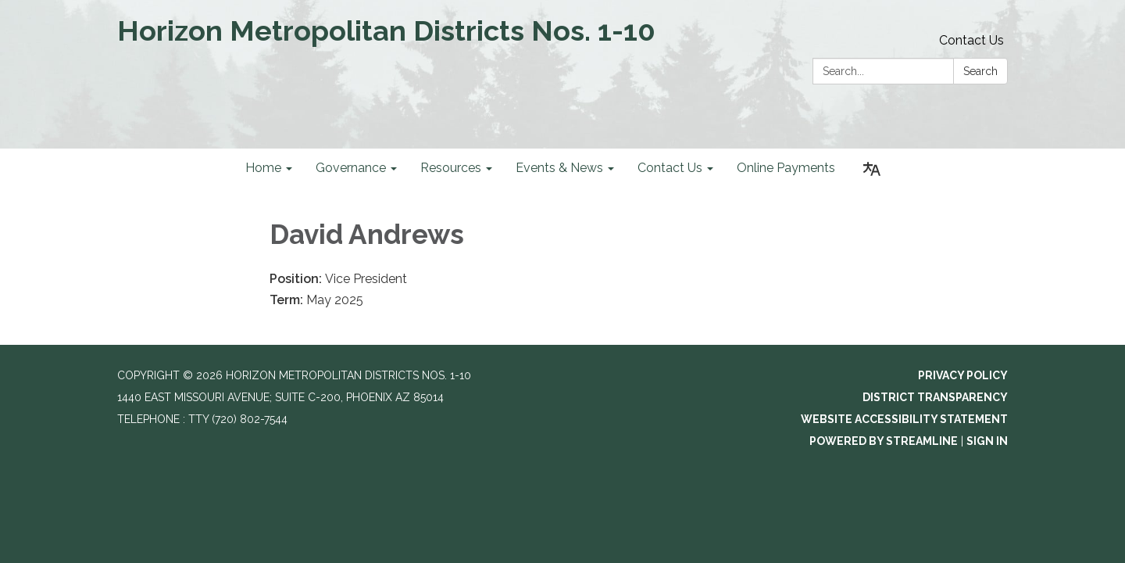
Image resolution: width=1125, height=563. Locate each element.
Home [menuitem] (263, 167)
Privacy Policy (963, 375)
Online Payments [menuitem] (786, 167)
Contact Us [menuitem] (670, 167)
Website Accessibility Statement (904, 419)
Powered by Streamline (883, 441)
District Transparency (935, 397)
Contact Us (971, 40)
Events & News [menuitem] (559, 167)
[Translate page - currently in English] (871, 169)
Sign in (987, 441)
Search (980, 71)
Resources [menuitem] (450, 167)
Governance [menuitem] (351, 167)
